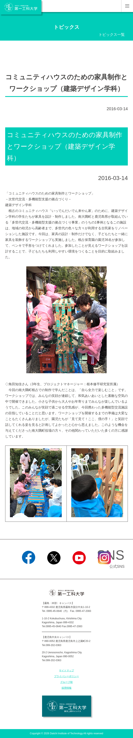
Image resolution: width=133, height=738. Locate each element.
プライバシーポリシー (66, 676)
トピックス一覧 (112, 35)
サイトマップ (66, 670)
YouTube (79, 569)
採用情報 (66, 687)
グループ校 (66, 682)
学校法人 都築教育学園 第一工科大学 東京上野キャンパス (66, 706)
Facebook (28, 569)
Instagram (104, 569)
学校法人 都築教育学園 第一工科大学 (20, 7)
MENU (127, 6)
